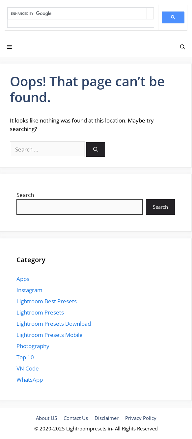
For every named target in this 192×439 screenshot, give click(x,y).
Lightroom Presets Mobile (49, 335)
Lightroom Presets (40, 312)
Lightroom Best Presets (46, 301)
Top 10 (25, 357)
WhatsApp (29, 379)
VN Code (27, 368)
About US (46, 418)
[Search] (95, 149)
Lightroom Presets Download (53, 323)
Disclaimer (107, 418)
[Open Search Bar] (182, 47)
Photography (32, 346)
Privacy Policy (140, 418)
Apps (22, 279)
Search (25, 195)
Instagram (29, 290)
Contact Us (76, 418)
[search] (77, 13)
